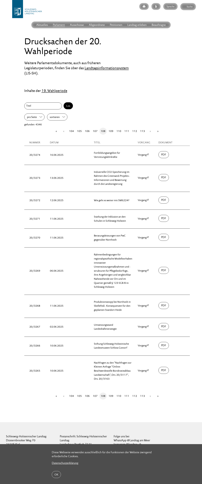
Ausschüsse (77, 24)
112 (134, 131)
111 (126, 131)
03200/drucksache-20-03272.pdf (163, 200)
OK (56, 474)
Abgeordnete (97, 24)
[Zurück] (63, 131)
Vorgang (142, 154)
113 (142, 131)
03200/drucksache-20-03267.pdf (163, 326)
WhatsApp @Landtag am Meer (132, 440)
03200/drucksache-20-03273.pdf (163, 177)
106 (87, 131)
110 (118, 131)
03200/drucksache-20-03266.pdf (163, 345)
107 (95, 131)
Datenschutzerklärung (65, 463)
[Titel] (43, 105)
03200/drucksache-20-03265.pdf (163, 370)
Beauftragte (159, 24)
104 (71, 131)
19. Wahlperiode (54, 90)
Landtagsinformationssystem (107, 68)
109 (111, 131)
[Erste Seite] (56, 131)
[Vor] (150, 131)
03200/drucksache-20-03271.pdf (163, 218)
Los (68, 105)
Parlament (59, 24)
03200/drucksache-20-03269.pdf (163, 270)
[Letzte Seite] (157, 131)
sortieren (55, 117)
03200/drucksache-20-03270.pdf (163, 237)
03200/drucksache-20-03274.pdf (163, 154)
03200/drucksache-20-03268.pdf (163, 305)
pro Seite (32, 117)
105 (79, 131)
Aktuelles (42, 24)
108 (103, 131)
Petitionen (116, 24)
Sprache (170, 6)
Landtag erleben (137, 24)
